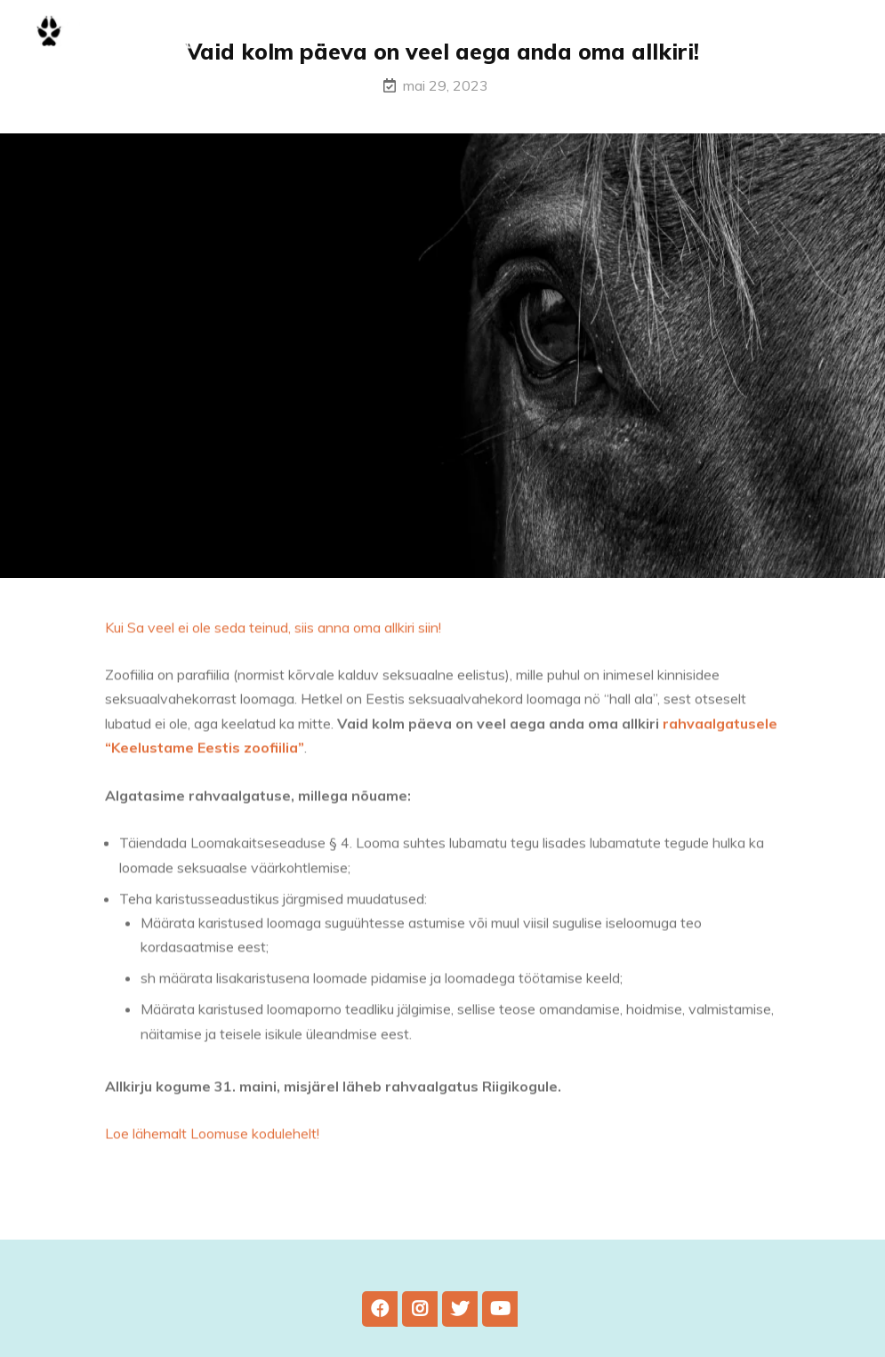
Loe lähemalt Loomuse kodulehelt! (212, 1138)
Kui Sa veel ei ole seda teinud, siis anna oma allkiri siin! (273, 632)
